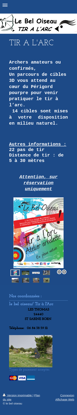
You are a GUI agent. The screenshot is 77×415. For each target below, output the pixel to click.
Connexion (67, 395)
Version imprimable (18, 395)
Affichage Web (64, 399)
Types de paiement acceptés (29, 369)
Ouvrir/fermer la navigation (38, 5)
